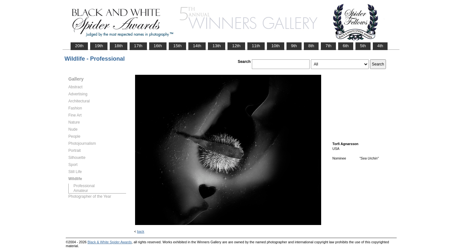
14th (197, 45)
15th (177, 45)
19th (99, 45)
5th (363, 45)
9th (294, 45)
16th (158, 45)
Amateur (80, 190)
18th (118, 45)
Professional (84, 186)
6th (345, 45)
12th (236, 45)
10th (275, 45)
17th (138, 45)
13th (216, 45)
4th (380, 45)
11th (256, 45)
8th (311, 45)
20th (79, 45)
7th (328, 45)
